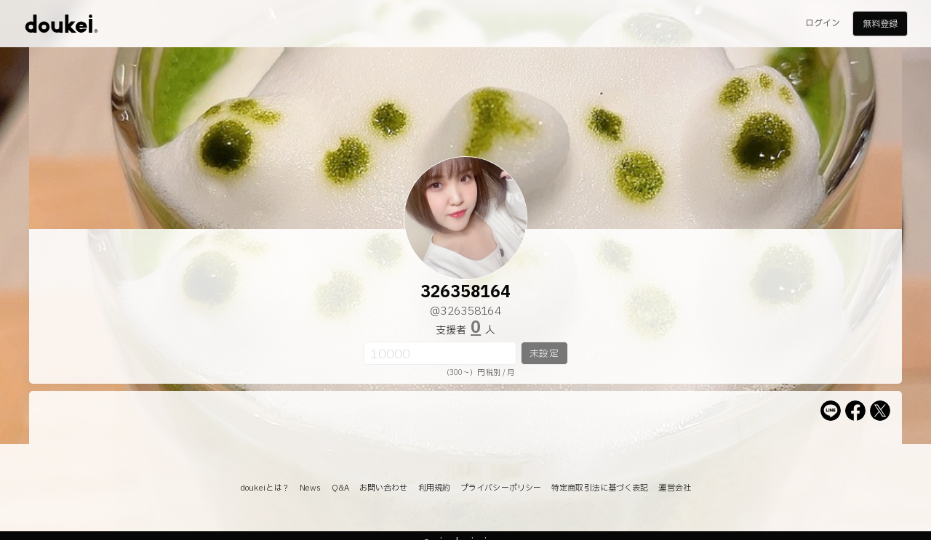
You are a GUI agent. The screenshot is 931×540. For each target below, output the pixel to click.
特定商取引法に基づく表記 (599, 488)
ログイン (822, 23)
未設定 (544, 354)
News (310, 488)
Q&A (340, 488)
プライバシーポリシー (500, 488)
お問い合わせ (383, 488)
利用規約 (434, 488)
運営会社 (674, 488)
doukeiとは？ (264, 488)
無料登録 (880, 24)
